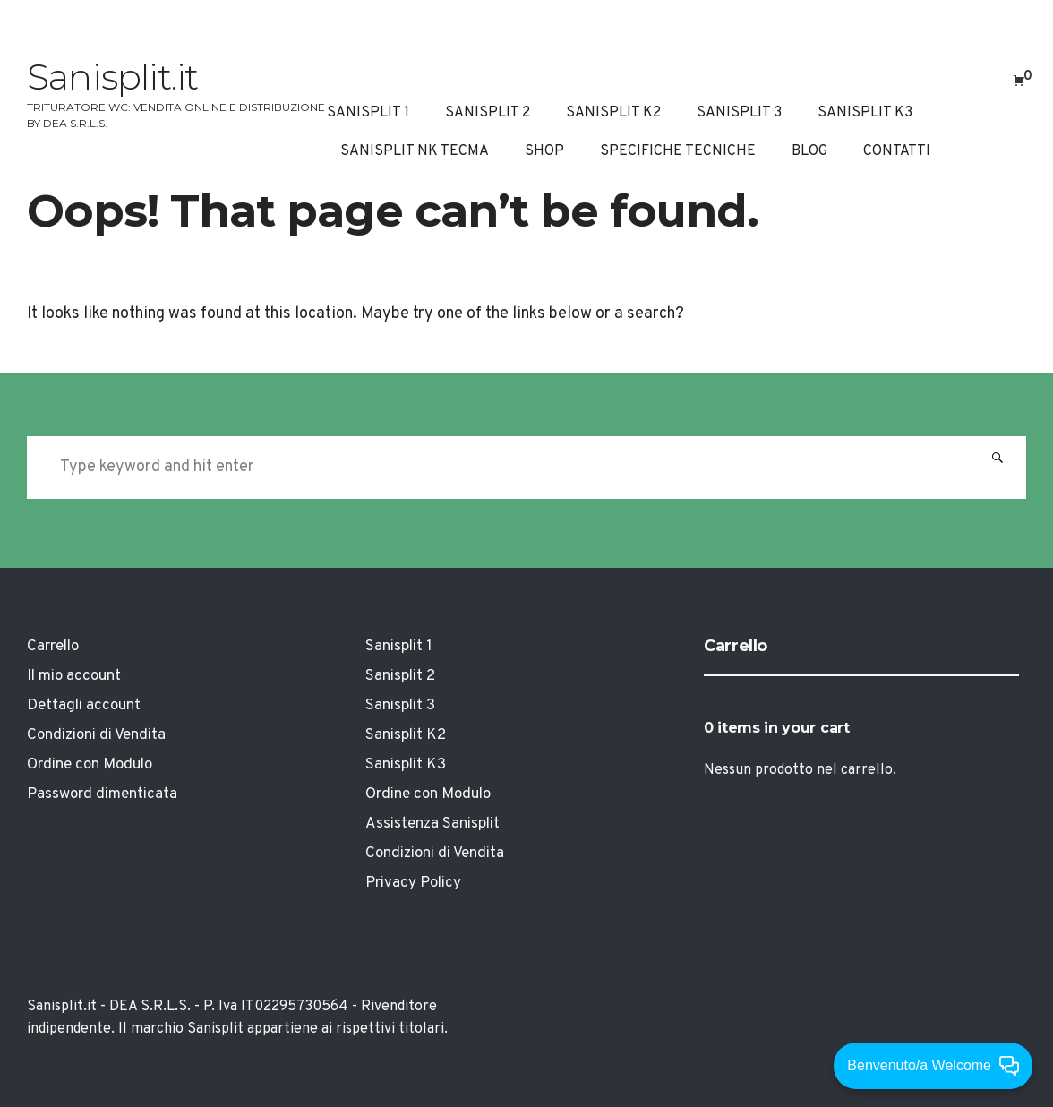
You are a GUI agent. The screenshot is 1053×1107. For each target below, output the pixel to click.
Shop (544, 151)
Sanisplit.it (112, 77)
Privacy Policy (413, 883)
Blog (809, 151)
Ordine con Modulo (89, 765)
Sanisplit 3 (739, 113)
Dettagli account (84, 706)
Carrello (53, 646)
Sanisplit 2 (487, 113)
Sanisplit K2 (613, 113)
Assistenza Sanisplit (432, 824)
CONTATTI (896, 151)
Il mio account (74, 676)
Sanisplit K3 (865, 113)
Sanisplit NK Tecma (414, 151)
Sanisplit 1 (368, 113)
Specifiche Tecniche (678, 151)
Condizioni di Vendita (96, 735)
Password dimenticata (102, 794)
